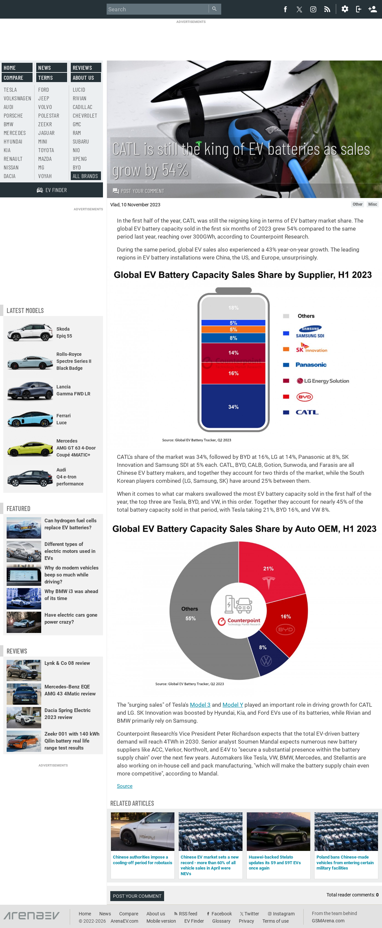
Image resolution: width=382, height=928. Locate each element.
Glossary (221, 921)
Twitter (251, 913)
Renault (13, 158)
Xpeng (80, 158)
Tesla (10, 89)
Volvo (45, 106)
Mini (42, 141)
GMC (77, 124)
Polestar (48, 115)
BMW (8, 124)
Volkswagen (18, 98)
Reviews (82, 67)
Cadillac (83, 106)
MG (41, 167)
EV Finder (194, 921)
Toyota (46, 150)
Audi (8, 106)
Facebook (222, 913)
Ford (43, 89)
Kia (7, 150)
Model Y (233, 704)
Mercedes (15, 132)
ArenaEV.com (124, 921)
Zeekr (45, 124)
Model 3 (200, 704)
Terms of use (275, 921)
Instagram (284, 913)
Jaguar (46, 132)
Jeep (43, 98)
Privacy (246, 921)
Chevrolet (85, 115)
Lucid (79, 89)
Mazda (44, 158)
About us (83, 77)
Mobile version (161, 921)
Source (125, 786)
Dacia (10, 175)
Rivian (80, 98)
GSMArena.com (328, 920)
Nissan (11, 167)
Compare (13, 77)
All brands (85, 175)
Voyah (45, 175)
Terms (45, 77)
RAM (77, 132)
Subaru (81, 141)
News (44, 67)
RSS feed (188, 913)
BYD (77, 167)
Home (10, 67)
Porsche (13, 115)
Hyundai (13, 141)
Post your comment (138, 190)
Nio (76, 150)
